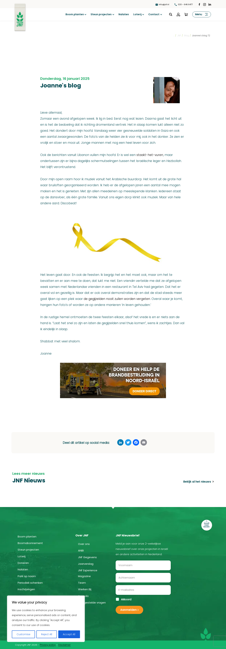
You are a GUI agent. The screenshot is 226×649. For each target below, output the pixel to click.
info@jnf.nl (160, 4)
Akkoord (123, 599)
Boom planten (75, 14)
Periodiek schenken (30, 582)
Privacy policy (48, 644)
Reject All (46, 634)
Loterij (137, 14)
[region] (46, 619)
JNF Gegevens (87, 557)
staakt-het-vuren (149, 155)
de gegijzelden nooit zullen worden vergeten (117, 299)
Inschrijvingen (26, 589)
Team (82, 582)
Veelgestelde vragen (92, 602)
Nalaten (123, 14)
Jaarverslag (85, 563)
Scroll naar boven (208, 523)
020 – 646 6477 (183, 4)
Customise (23, 634)
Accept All (69, 634)
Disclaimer (64, 644)
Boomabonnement (30, 543)
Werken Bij (84, 589)
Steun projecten (101, 14)
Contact (153, 14)
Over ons (84, 544)
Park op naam (27, 576)
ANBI (81, 550)
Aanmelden (128, 609)
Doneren (23, 563)
